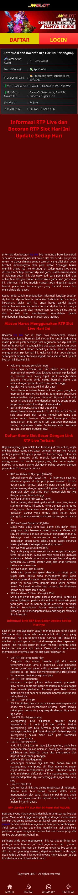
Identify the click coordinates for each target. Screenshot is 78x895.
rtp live (18, 335)
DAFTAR (19, 39)
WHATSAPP (48, 889)
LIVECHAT (68, 889)
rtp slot (34, 254)
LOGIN (58, 39)
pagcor (6, 824)
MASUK (9, 889)
